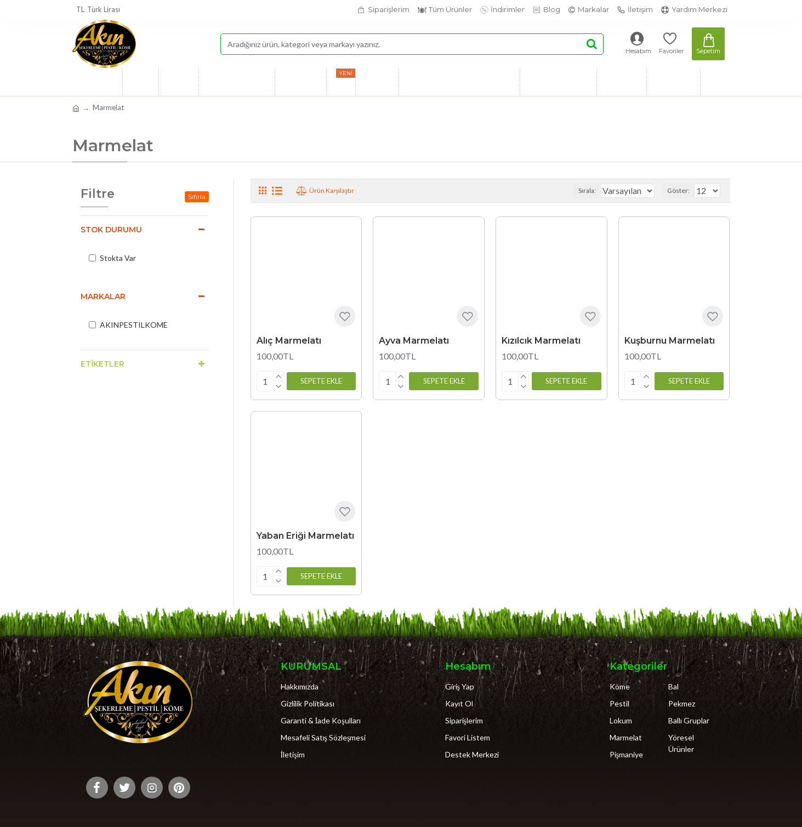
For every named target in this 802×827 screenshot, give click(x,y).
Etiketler (102, 364)
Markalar (103, 296)
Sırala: (576, 190)
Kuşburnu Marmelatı (669, 340)
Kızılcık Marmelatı (541, 340)
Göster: (681, 190)
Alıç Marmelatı (289, 340)
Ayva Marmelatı (414, 340)
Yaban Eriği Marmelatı (305, 533)
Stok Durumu (111, 230)
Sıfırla (197, 196)
